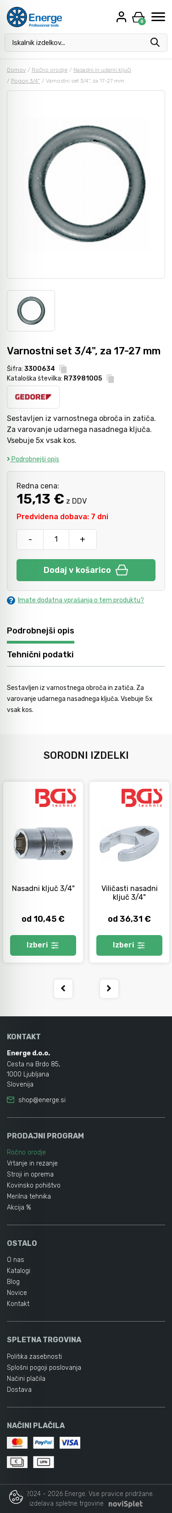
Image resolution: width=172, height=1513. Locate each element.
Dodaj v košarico (86, 570)
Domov (16, 70)
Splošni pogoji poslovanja (44, 1368)
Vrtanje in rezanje (32, 1163)
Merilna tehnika (29, 1196)
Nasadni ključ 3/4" (43, 888)
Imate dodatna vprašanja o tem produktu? (75, 600)
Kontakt (18, 1304)
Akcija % (19, 1207)
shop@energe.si (42, 1100)
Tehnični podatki (40, 655)
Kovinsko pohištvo (34, 1185)
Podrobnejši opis (33, 459)
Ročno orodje (49, 70)
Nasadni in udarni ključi (102, 70)
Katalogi (18, 1271)
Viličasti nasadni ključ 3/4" (129, 893)
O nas (15, 1260)
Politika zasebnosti (34, 1357)
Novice (17, 1293)
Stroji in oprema (30, 1174)
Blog (13, 1282)
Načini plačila (26, 1379)
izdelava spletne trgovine (66, 1503)
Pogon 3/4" (25, 81)
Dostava (19, 1390)
